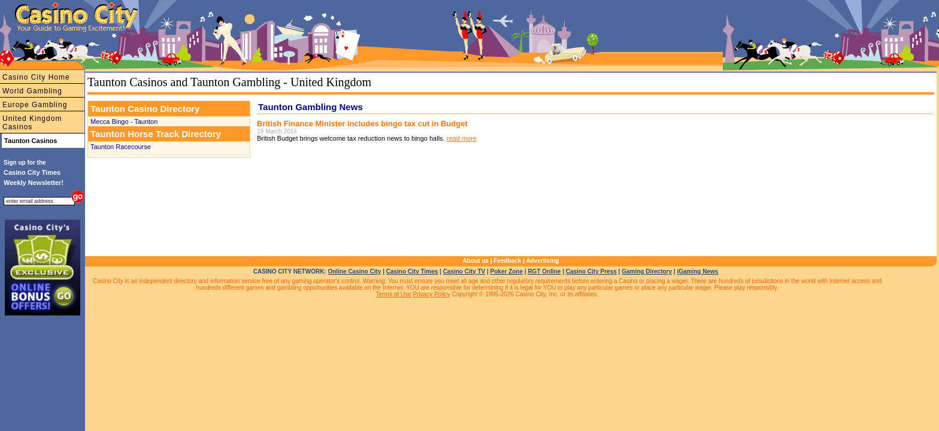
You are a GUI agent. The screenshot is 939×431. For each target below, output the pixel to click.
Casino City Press (591, 271)
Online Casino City (354, 271)
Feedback (507, 260)
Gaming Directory (647, 271)
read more (462, 138)
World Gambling (32, 91)
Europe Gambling (34, 105)
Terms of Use (393, 294)
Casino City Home (36, 77)
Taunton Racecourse (120, 146)
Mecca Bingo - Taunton (123, 121)
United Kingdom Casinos (32, 122)
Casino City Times (412, 271)
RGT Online (544, 271)
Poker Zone (506, 271)
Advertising (542, 260)
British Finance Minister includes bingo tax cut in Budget (362, 123)
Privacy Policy (431, 294)
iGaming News (697, 271)
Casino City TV (464, 271)
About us (476, 260)
